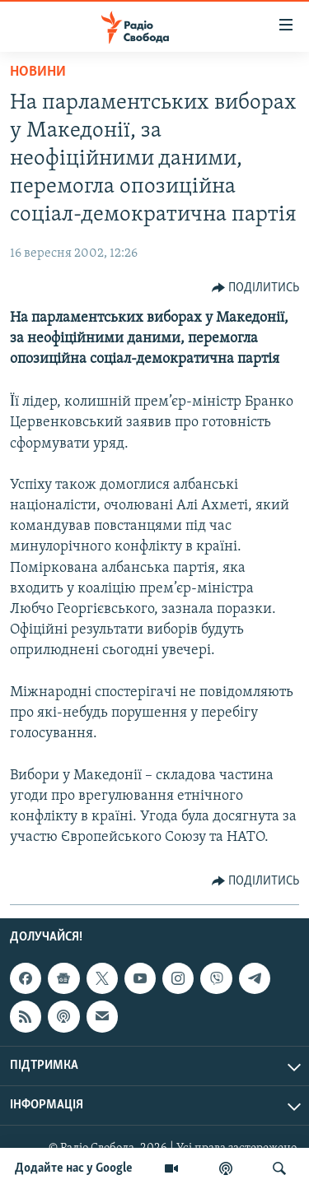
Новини (38, 72)
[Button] (256, 288)
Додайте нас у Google (74, 1168)
